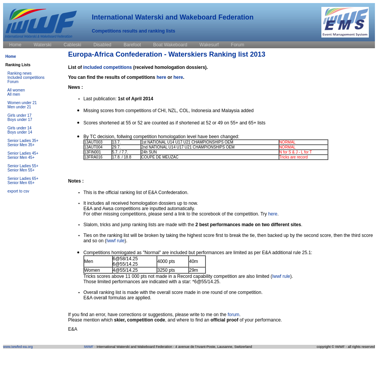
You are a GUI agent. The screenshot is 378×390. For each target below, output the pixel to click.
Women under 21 (22, 103)
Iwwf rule (115, 240)
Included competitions (26, 77)
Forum (13, 82)
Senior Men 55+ (21, 170)
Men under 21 (19, 107)
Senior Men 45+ (21, 157)
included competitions (107, 67)
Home (10, 56)
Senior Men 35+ (21, 145)
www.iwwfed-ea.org (18, 347)
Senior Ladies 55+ (23, 166)
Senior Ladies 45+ (23, 153)
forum (234, 314)
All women (16, 90)
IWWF (88, 347)
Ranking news (20, 73)
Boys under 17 (20, 119)
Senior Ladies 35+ (23, 141)
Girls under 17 (20, 115)
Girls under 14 (20, 128)
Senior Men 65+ (21, 183)
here (161, 77)
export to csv (18, 191)
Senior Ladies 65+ (23, 178)
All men (13, 94)
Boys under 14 (20, 132)
